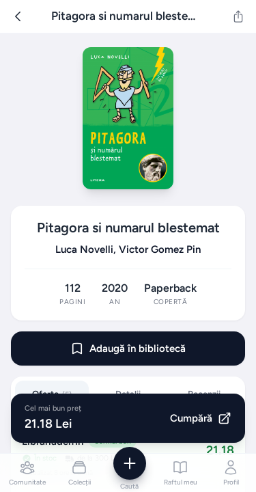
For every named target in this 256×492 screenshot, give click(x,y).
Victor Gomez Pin (160, 249)
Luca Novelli (84, 249)
